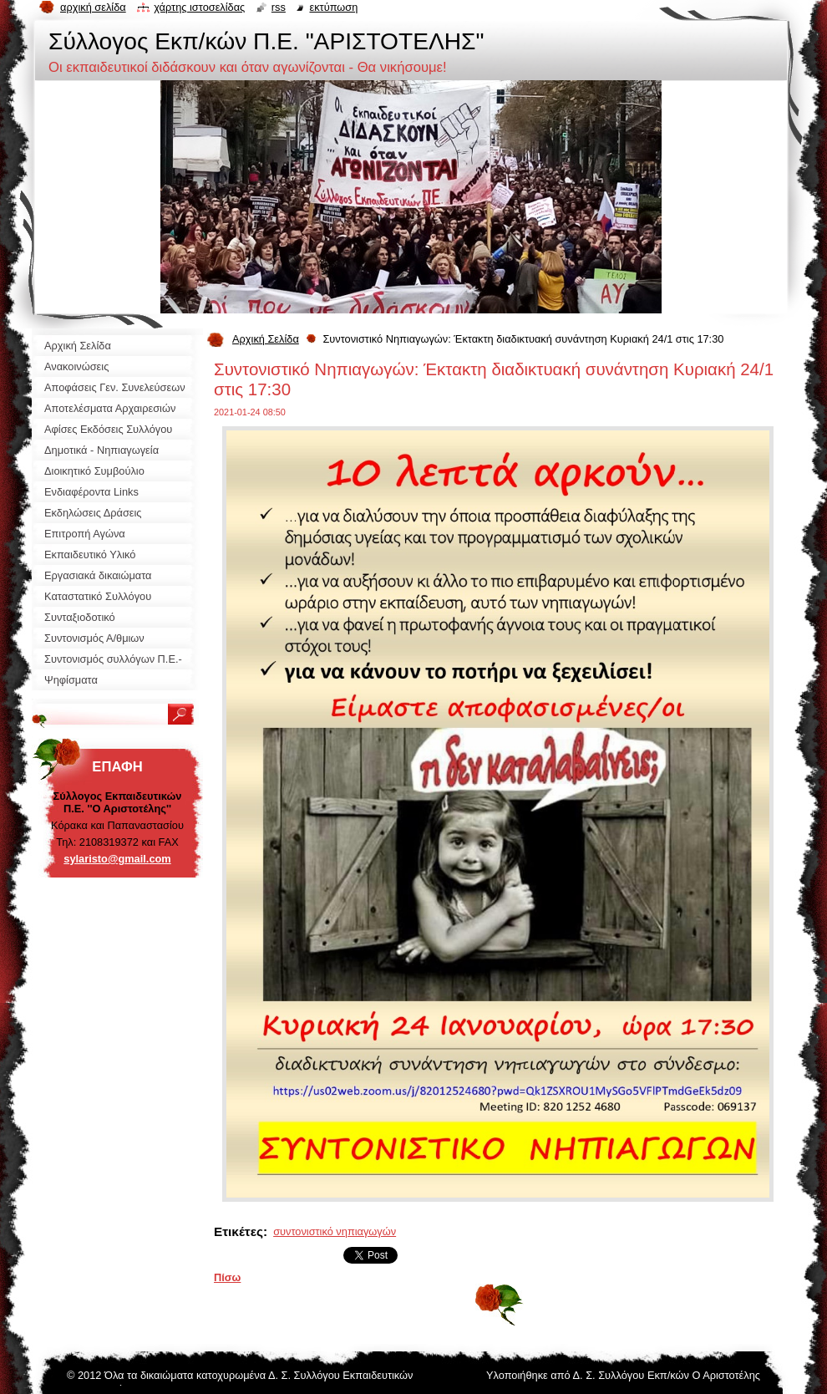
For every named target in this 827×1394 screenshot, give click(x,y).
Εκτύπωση (333, 7)
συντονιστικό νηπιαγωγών (334, 1231)
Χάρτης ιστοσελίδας (199, 7)
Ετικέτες (238, 1231)
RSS (278, 7)
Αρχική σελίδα (93, 7)
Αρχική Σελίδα (265, 339)
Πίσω (227, 1277)
